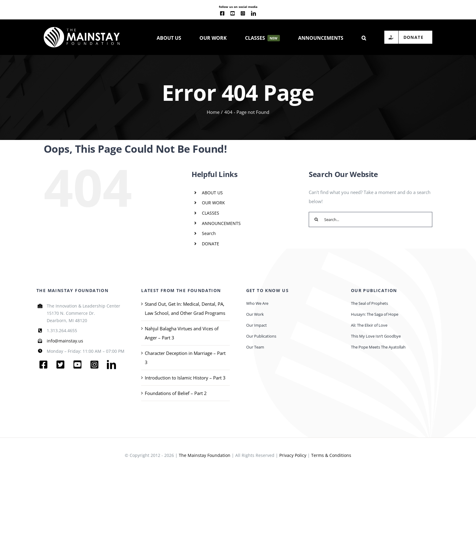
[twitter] (60, 365)
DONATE (210, 244)
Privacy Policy (292, 455)
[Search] (316, 219)
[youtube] (232, 13)
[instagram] (243, 13)
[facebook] (222, 13)
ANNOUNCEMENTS (221, 223)
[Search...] (370, 219)
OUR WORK (213, 203)
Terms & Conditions (331, 455)
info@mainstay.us (65, 341)
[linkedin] (253, 13)
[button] (364, 37)
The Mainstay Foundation (204, 455)
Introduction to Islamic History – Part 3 (185, 378)
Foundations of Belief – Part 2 (176, 393)
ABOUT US (212, 193)
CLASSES (210, 213)
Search (209, 233)
